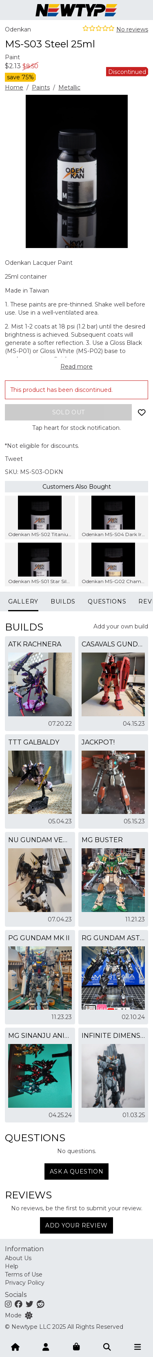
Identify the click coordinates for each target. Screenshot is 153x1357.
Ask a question (76, 1171)
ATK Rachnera (34, 644)
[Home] (15, 1346)
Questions (107, 601)
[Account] (46, 1346)
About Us (18, 1258)
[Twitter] (29, 1304)
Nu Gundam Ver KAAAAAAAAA (40, 840)
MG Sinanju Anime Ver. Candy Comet (40, 1036)
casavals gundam (113, 644)
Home (14, 87)
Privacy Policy (24, 1282)
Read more (76, 366)
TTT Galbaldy (33, 742)
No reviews (132, 29)
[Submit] (107, 1346)
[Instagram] (8, 1304)
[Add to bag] (68, 412)
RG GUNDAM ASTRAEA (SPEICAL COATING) (113, 938)
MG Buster (102, 840)
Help (11, 1266)
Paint (12, 57)
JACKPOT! (98, 742)
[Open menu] (138, 1346)
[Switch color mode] (29, 1315)
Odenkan (18, 29)
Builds (63, 601)
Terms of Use (23, 1274)
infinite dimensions (113, 1036)
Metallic (69, 87)
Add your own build (120, 626)
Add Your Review (76, 1225)
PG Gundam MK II (39, 938)
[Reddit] (40, 1304)
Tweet (14, 459)
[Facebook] (18, 1304)
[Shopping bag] (77, 1346)
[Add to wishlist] (141, 412)
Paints (41, 87)
